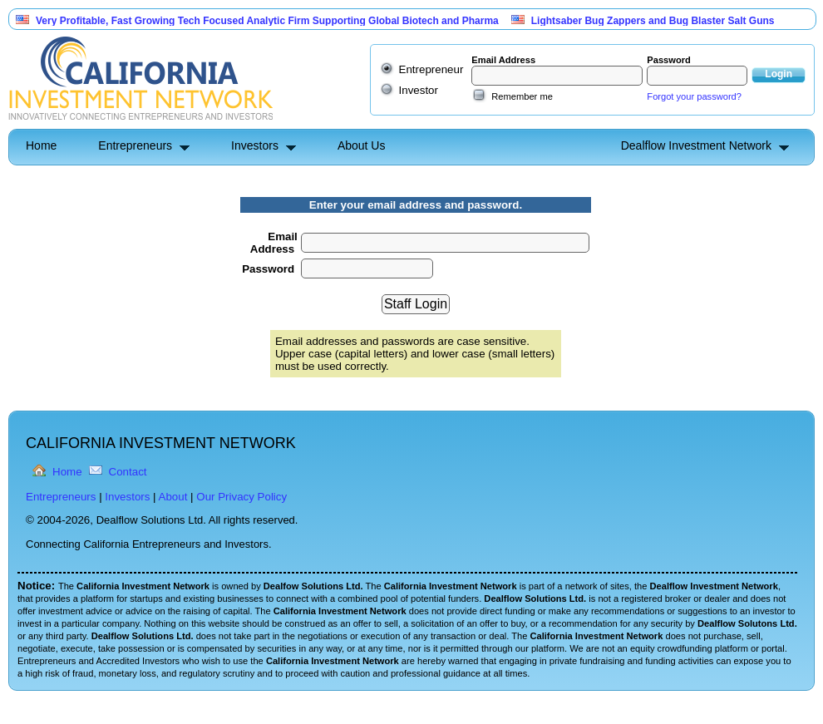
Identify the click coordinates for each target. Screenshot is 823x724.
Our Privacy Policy (241, 496)
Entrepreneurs (135, 145)
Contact (128, 471)
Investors (254, 145)
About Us (362, 145)
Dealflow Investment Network (696, 145)
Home (41, 145)
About (173, 496)
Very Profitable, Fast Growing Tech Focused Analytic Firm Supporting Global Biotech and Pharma (267, 21)
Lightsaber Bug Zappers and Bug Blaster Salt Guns (653, 21)
